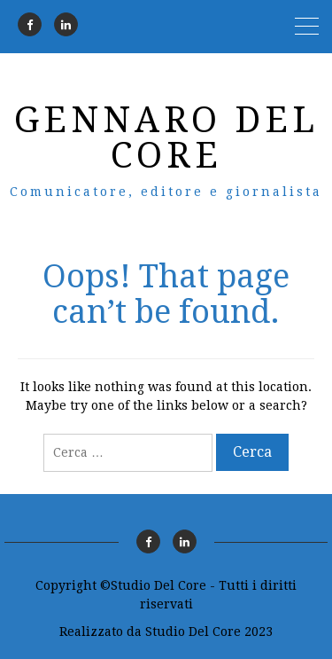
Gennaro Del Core (166, 138)
